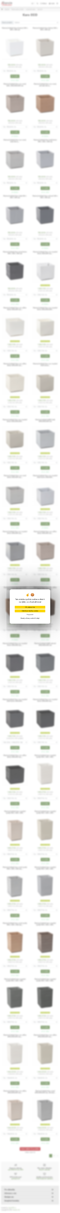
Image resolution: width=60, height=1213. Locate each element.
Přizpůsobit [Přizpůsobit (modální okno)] (30, 615)
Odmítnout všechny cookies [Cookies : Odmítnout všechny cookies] (30, 611)
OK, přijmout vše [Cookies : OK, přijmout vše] (30, 607)
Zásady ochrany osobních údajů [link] (29, 618)
